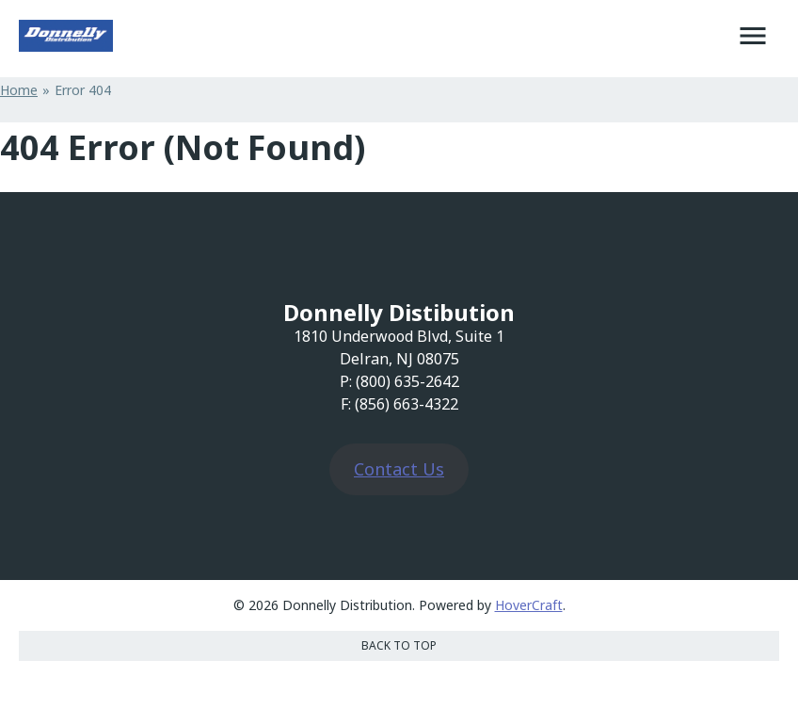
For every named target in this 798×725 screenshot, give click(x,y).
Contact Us (399, 469)
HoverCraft (529, 605)
